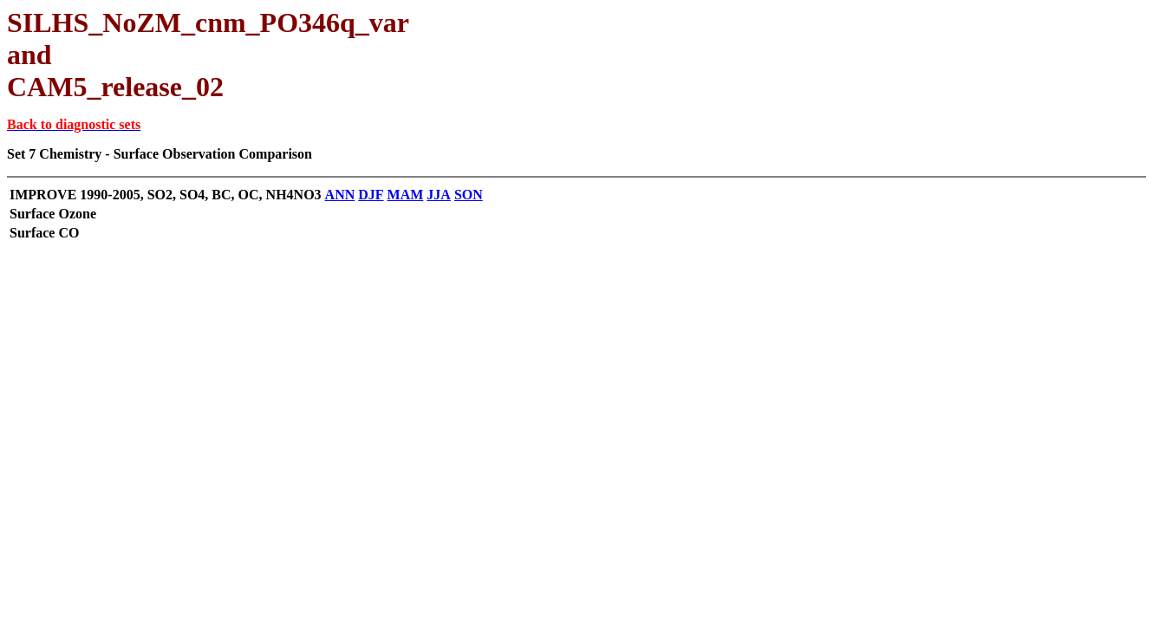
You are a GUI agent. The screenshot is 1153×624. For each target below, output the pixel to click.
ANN (340, 194)
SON (468, 194)
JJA (439, 194)
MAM (406, 194)
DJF (370, 194)
